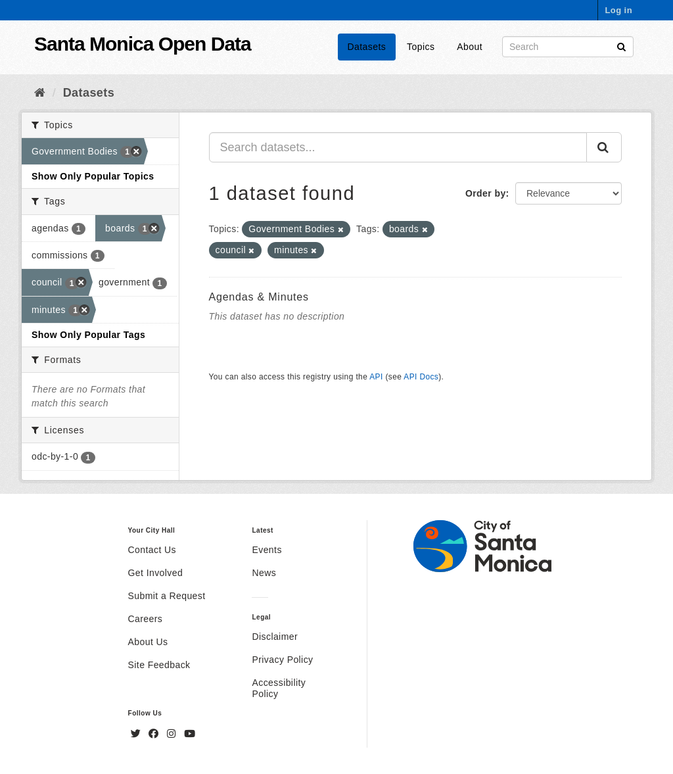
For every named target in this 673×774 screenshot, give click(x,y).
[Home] (39, 92)
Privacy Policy (282, 659)
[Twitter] (137, 734)
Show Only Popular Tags (88, 334)
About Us (148, 642)
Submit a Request (167, 596)
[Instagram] (172, 734)
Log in (618, 10)
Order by (485, 193)
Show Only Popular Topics (93, 176)
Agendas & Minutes (259, 296)
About (469, 46)
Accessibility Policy (279, 688)
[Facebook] (155, 734)
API (376, 376)
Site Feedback (159, 665)
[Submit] (621, 45)
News (264, 573)
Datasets (367, 46)
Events (266, 549)
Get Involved (155, 573)
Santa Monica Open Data (142, 44)
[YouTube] (189, 734)
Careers (145, 619)
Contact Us (152, 549)
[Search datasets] (568, 46)
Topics (420, 46)
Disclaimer (275, 636)
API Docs (421, 376)
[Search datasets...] (398, 147)
